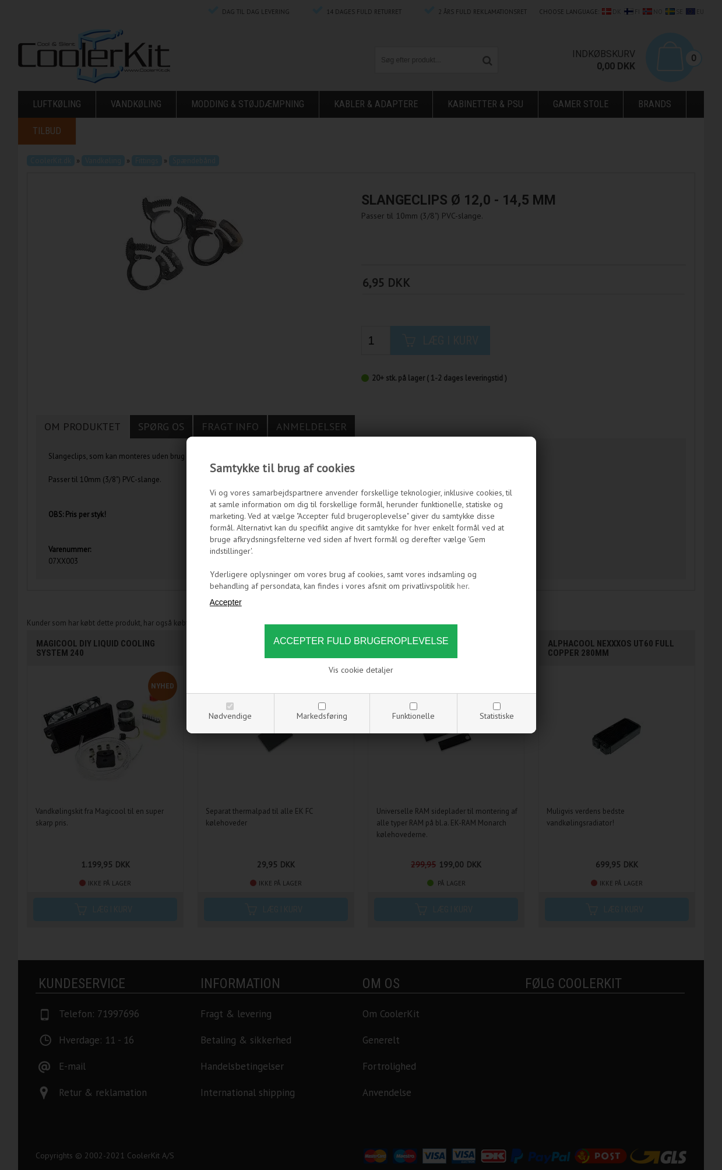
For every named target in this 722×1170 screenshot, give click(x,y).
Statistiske (497, 716)
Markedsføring (322, 716)
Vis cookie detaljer (361, 670)
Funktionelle (413, 716)
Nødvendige (230, 716)
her (462, 586)
